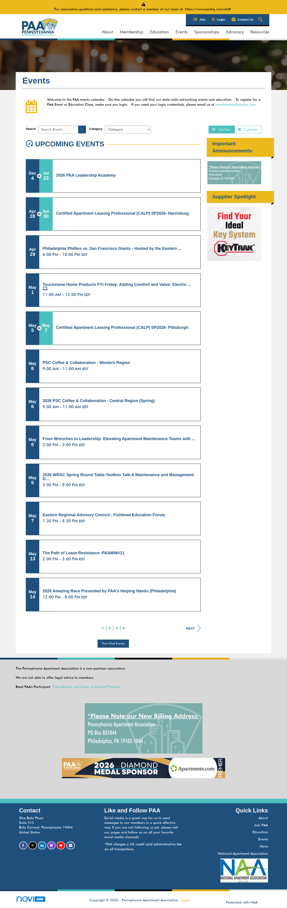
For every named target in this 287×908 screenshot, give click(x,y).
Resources (259, 31)
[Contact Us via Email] (70, 845)
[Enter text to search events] (58, 129)
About (107, 31)
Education (159, 31)
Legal (185, 900)
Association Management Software (34, 900)
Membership (131, 31)
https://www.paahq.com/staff (209, 9)
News (264, 846)
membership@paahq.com (235, 105)
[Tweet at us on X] (32, 845)
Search (31, 129)
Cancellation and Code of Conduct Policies (86, 687)
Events (181, 31)
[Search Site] (261, 19)
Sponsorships (206, 31)
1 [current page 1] (103, 628)
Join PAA (261, 825)
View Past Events (113, 643)
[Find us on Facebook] (23, 845)
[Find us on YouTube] (61, 845)
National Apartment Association (243, 854)
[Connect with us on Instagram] (51, 845)
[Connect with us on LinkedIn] (42, 845)
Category (95, 129)
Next (193, 628)
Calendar (248, 129)
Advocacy (235, 31)
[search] (82, 129)
